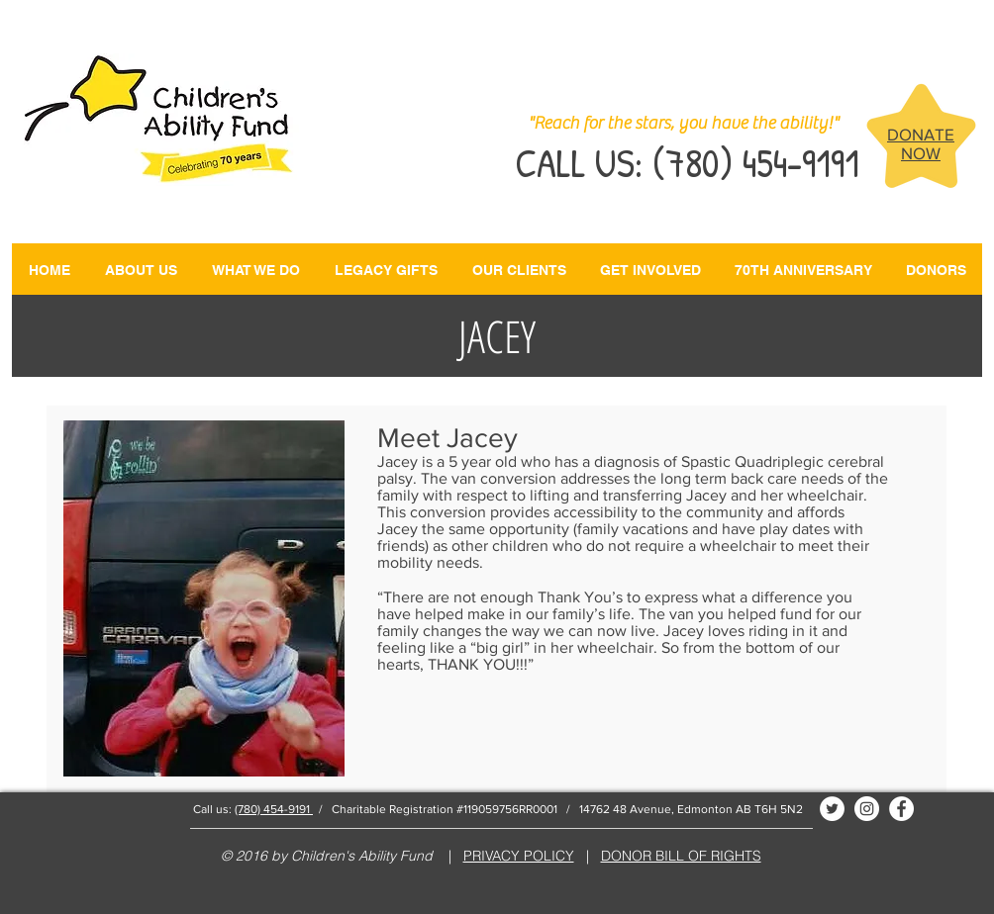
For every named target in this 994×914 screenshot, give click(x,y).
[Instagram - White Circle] (866, 808)
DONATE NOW (920, 143)
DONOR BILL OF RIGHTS (681, 856)
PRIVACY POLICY (518, 856)
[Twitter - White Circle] (832, 808)
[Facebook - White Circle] (901, 808)
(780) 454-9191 (274, 809)
